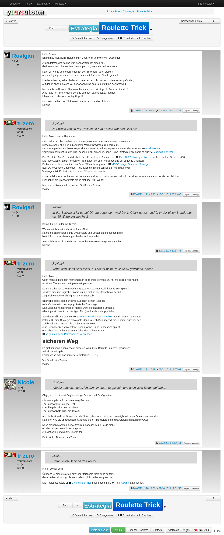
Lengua (15, 3)
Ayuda (118, 530)
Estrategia (43, 3)
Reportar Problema (138, 530)
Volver (11, 21)
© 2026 (196, 530)
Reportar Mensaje (191, 111)
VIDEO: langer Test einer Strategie (130, 164)
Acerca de (173, 530)
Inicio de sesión (99, 530)
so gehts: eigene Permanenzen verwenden (69, 334)
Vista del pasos (82, 38)
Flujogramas (104, 38)
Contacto (158, 530)
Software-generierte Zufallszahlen (94, 316)
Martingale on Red (163, 152)
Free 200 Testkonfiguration (133, 157)
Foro (28, 3)
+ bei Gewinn (152, 148)
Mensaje (60, 3)
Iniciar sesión (206, 3)
